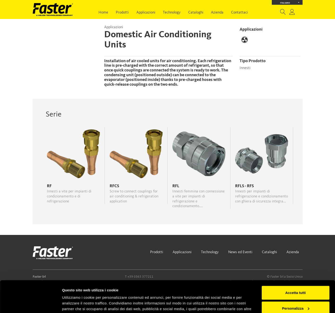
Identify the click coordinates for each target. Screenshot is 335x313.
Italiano (289, 2)
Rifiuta (295, 294)
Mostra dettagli (75, 304)
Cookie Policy (98, 291)
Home (103, 12)
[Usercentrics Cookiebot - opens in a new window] (30, 303)
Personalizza (295, 278)
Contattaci (239, 12)
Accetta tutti (295, 263)
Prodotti (122, 12)
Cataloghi (195, 12)
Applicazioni (145, 12)
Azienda (217, 12)
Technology (172, 12)
